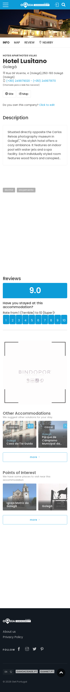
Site (9, 94)
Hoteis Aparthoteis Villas (20, 55)
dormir (9, 190)
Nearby (46, 42)
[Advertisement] (35, 237)
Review (29, 42)
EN (6, 671)
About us (9, 631)
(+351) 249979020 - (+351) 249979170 (31, 81)
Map (17, 42)
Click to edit (47, 105)
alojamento (26, 190)
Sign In (57, 5)
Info (6, 42)
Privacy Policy (13, 637)
